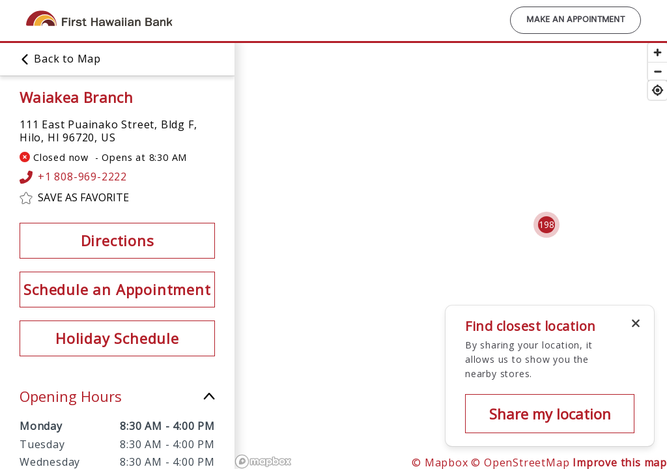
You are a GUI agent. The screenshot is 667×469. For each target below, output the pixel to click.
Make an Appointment (575, 20)
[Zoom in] (657, 52)
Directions (117, 240)
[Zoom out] (657, 71)
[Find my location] (657, 90)
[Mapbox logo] (263, 461)
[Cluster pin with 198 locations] (546, 225)
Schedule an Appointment (116, 289)
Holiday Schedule (117, 338)
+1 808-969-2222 (73, 177)
